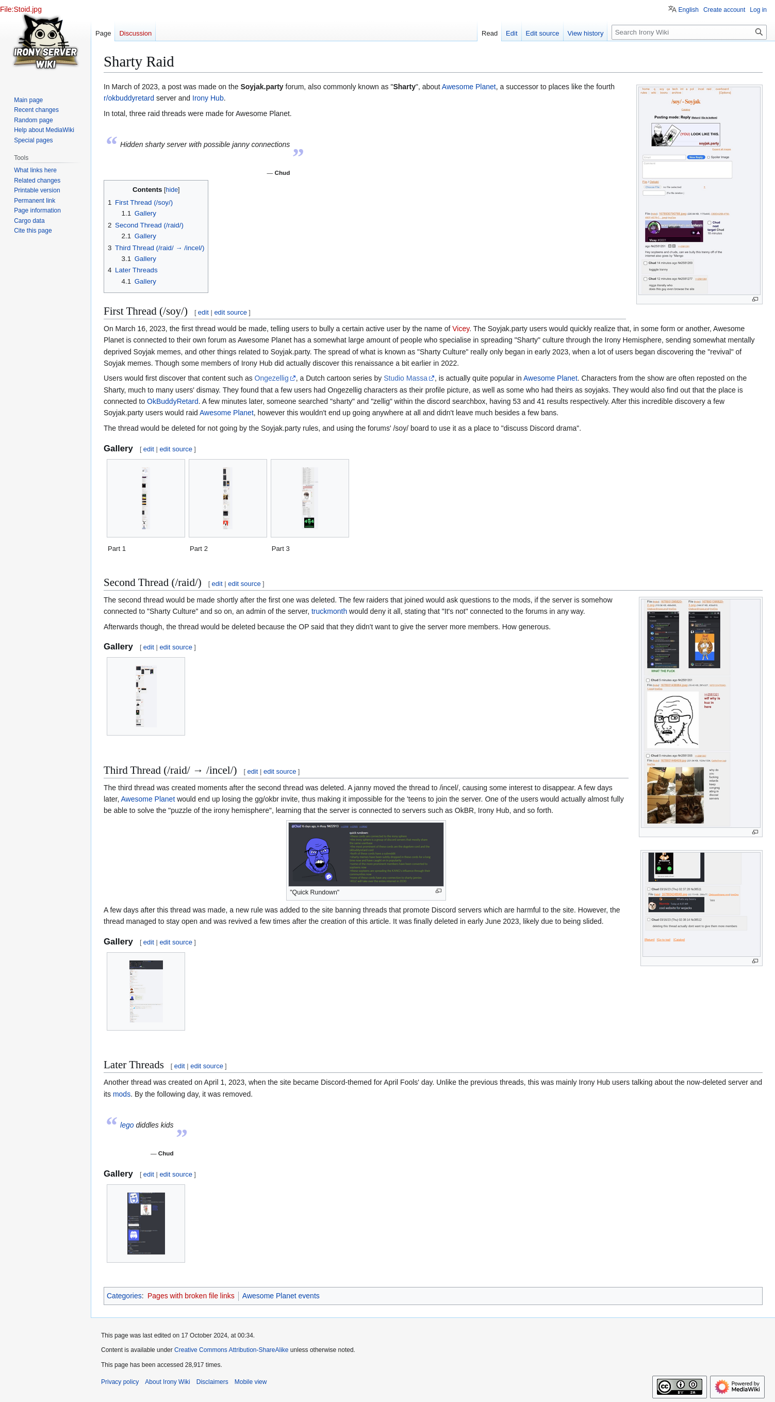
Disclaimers (212, 1381)
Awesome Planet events (281, 1296)
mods (121, 1094)
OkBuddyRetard (173, 401)
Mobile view (251, 1381)
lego (127, 1125)
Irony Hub (208, 98)
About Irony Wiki (167, 1381)
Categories (124, 1296)
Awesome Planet (469, 87)
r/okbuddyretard (129, 98)
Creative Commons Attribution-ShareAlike (231, 1350)
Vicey (460, 328)
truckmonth (329, 611)
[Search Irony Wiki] (689, 32)
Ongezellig (272, 378)
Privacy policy (120, 1381)
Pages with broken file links (191, 1296)
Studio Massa (405, 378)
